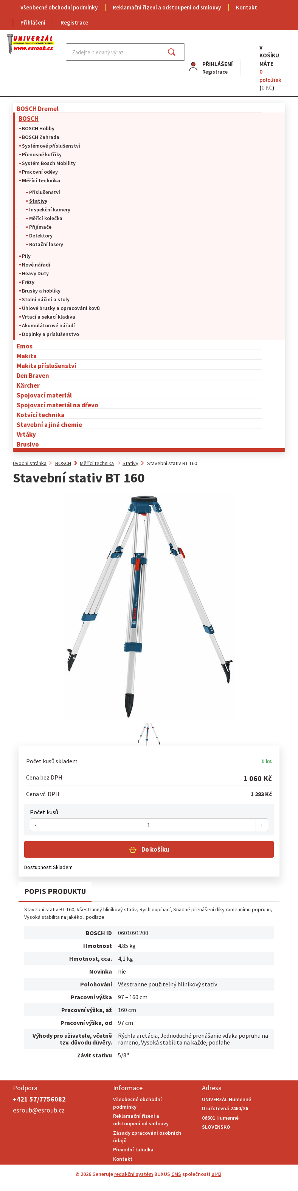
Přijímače (40, 227)
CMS (176, 1174)
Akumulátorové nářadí (48, 325)
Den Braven (33, 375)
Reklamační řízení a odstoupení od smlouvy (167, 7)
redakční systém (133, 1174)
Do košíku (154, 849)
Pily (26, 256)
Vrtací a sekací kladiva (48, 317)
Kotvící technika (40, 415)
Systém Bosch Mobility (49, 163)
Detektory (41, 236)
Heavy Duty (35, 273)
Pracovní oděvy (40, 172)
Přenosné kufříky (42, 154)
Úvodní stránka (30, 463)
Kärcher (28, 385)
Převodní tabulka (133, 1149)
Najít (177, 52)
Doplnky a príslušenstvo (50, 334)
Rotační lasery (46, 244)
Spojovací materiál (44, 395)
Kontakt (246, 7)
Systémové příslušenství (51, 146)
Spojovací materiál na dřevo (57, 405)
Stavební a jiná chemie (49, 424)
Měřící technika (41, 180)
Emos (25, 346)
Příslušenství (44, 192)
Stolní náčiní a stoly (46, 299)
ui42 (216, 1174)
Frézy (28, 282)
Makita (27, 356)
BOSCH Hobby (38, 128)
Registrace (74, 22)
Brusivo (28, 444)
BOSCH (29, 118)
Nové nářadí (36, 265)
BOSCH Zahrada (40, 137)
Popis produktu (55, 891)
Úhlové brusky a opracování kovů (61, 308)
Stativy (38, 201)
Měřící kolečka (45, 218)
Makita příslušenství (46, 366)
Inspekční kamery (49, 209)
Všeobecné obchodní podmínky (59, 7)
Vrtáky (26, 434)
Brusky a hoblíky (41, 291)
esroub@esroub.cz (39, 1110)
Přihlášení (32, 22)
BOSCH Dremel (38, 108)
